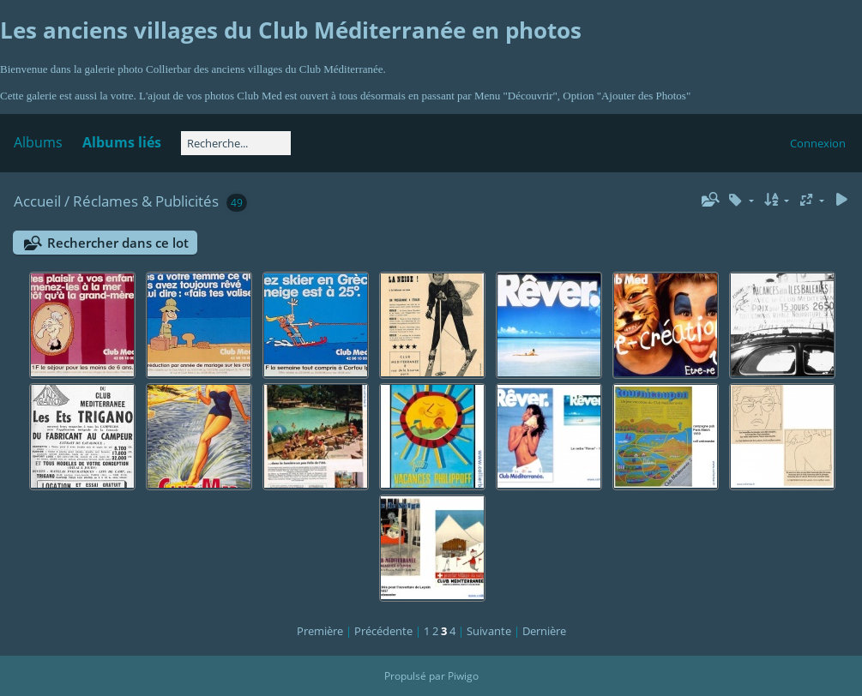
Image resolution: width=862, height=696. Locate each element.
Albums (38, 142)
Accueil (37, 201)
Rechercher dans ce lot (118, 242)
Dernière (544, 631)
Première (320, 631)
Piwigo (463, 676)
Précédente (383, 631)
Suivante (489, 631)
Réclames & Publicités (146, 201)
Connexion (818, 143)
